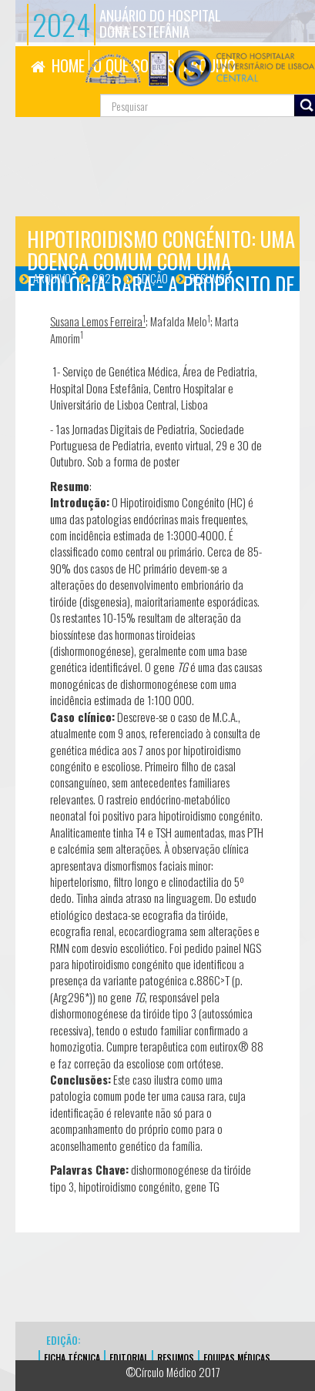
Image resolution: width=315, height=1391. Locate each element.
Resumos (209, 277)
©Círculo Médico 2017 (173, 1371)
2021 (104, 277)
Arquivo (52, 277)
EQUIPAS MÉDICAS (236, 1357)
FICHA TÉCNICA (72, 1357)
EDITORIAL (128, 1357)
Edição (152, 277)
